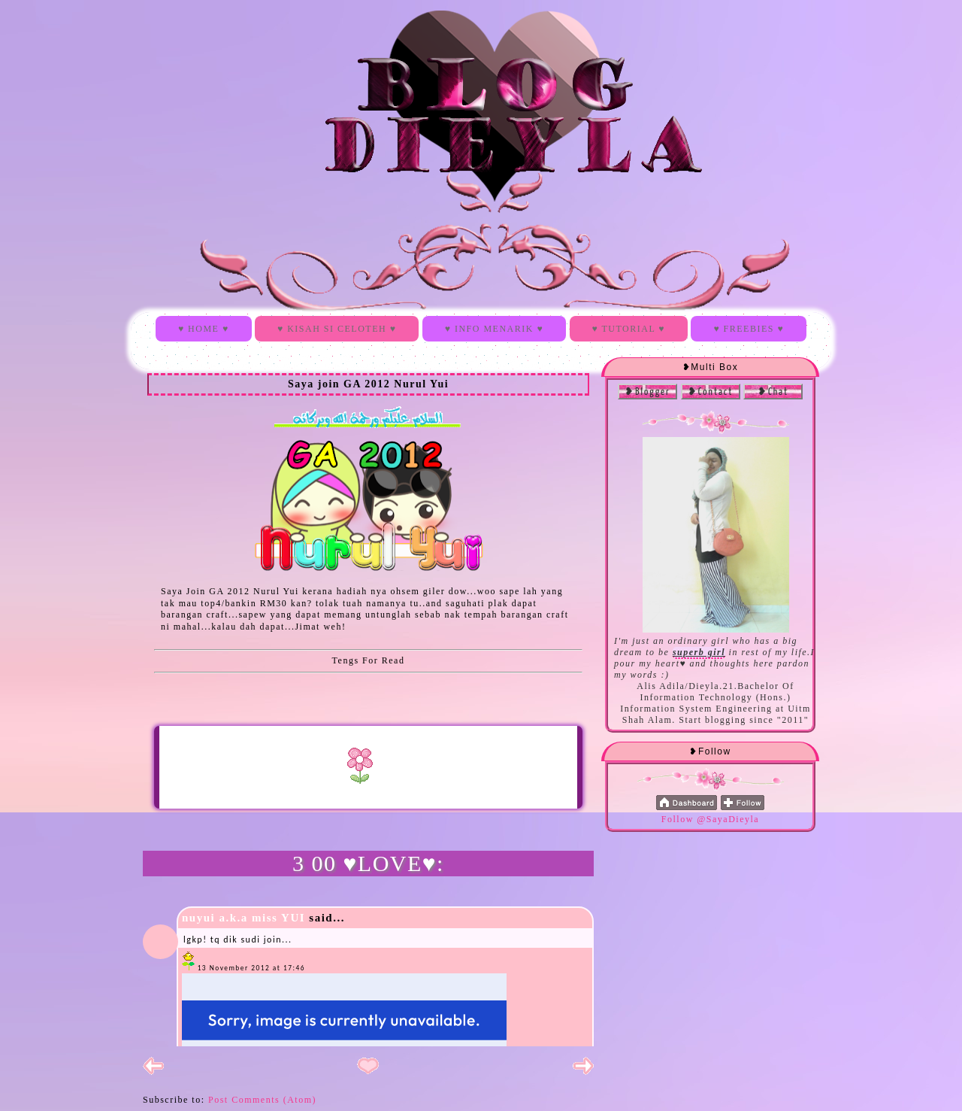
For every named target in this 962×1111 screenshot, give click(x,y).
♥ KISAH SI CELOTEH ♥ (336, 328)
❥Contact (711, 392)
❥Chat (773, 392)
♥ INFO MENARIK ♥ (494, 328)
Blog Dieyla (203, 50)
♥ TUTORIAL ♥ (628, 328)
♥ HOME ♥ (203, 328)
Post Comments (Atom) (262, 1099)
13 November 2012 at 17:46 (251, 968)
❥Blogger (647, 392)
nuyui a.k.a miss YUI (243, 918)
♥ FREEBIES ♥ (748, 328)
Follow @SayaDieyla (710, 819)
